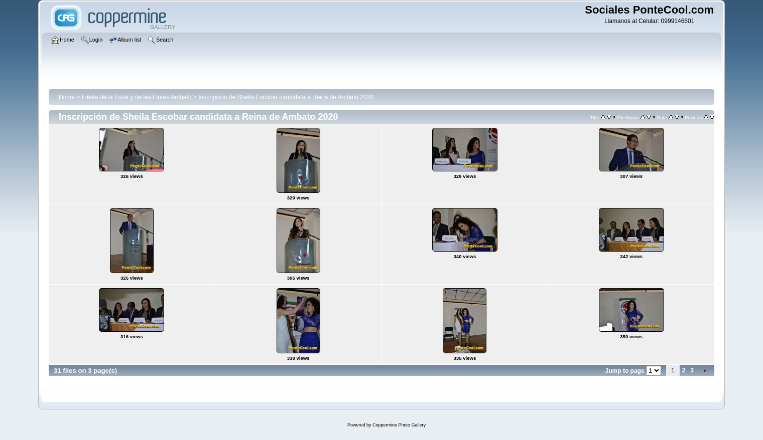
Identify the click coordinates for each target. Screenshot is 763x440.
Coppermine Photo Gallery (399, 424)
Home (67, 97)
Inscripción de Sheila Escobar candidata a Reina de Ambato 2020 (285, 97)
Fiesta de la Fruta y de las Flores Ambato (137, 97)
